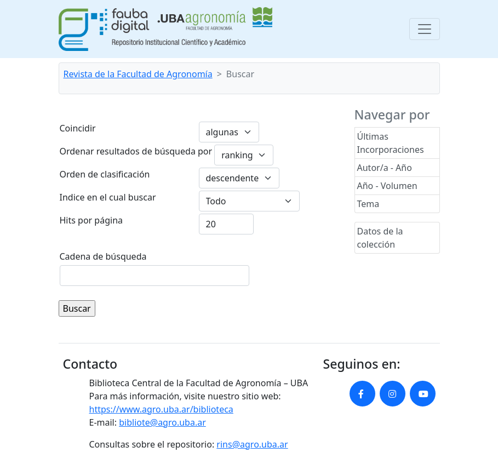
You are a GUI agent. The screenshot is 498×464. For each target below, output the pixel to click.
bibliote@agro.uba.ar (162, 422)
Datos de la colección (380, 237)
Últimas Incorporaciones (390, 143)
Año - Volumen (387, 186)
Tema (368, 204)
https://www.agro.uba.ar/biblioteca (161, 409)
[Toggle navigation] (424, 29)
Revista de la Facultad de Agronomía (138, 74)
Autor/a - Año (384, 168)
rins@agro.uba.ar (252, 444)
